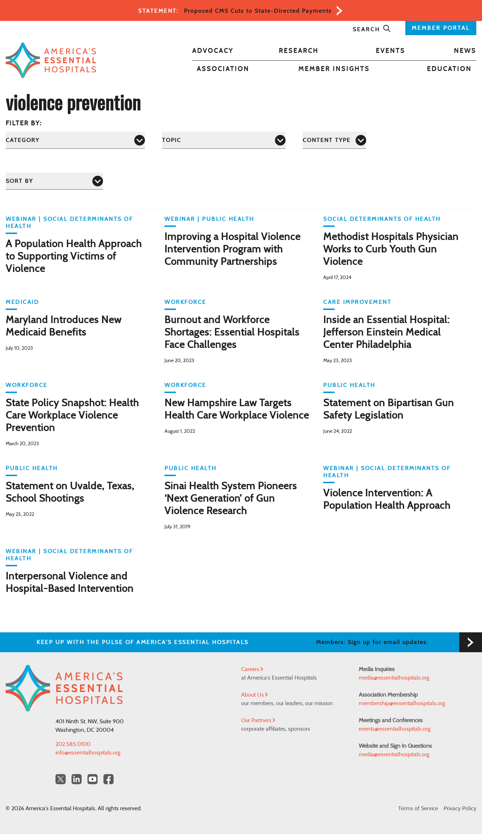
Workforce (185, 302)
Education (449, 69)
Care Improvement (357, 302)
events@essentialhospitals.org (394, 729)
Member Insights (334, 69)
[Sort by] (54, 181)
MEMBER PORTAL (441, 28)
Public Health (228, 219)
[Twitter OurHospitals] (60, 779)
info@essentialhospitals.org (87, 753)
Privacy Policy (460, 808)
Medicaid (22, 302)
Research (299, 51)
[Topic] (224, 140)
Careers (252, 669)
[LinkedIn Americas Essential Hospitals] (76, 779)
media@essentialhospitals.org (394, 678)
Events (390, 51)
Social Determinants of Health (382, 219)
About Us (254, 695)
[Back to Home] (51, 60)
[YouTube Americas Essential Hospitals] (92, 779)
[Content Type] (334, 140)
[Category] (75, 140)
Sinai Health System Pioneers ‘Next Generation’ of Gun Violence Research (230, 498)
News (465, 51)
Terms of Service (418, 808)
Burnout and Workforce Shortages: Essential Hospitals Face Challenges (231, 332)
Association (223, 69)
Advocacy (212, 51)
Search (372, 29)
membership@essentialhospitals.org (402, 703)
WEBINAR (21, 219)
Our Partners (258, 720)
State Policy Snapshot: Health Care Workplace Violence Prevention (72, 415)
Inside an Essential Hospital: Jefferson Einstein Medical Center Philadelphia (386, 332)
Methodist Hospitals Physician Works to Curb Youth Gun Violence (391, 249)
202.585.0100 (73, 744)
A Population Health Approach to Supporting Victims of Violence (74, 256)
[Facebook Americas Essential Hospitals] (108, 779)
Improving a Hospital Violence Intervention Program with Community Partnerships (232, 249)
